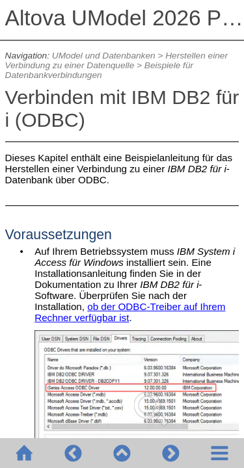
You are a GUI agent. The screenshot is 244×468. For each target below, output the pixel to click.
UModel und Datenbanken (104, 55)
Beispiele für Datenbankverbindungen (99, 70)
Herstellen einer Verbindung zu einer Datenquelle (116, 60)
